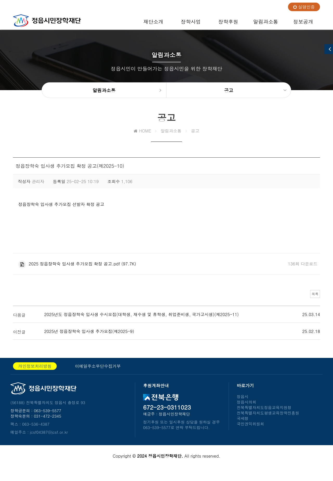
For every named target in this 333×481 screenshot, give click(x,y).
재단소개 (153, 23)
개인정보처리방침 (35, 375)
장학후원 (228, 23)
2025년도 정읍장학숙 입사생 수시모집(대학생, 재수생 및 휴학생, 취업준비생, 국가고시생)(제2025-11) (141, 323)
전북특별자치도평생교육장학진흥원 (268, 422)
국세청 (242, 427)
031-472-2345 (47, 425)
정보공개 (303, 23)
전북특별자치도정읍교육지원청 (264, 416)
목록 (312, 302)
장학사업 (191, 23)
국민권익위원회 (250, 433)
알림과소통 (265, 23)
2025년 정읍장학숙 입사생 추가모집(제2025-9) (89, 340)
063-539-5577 (47, 419)
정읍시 (242, 405)
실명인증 (304, 7)
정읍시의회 (246, 411)
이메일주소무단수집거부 (98, 375)
